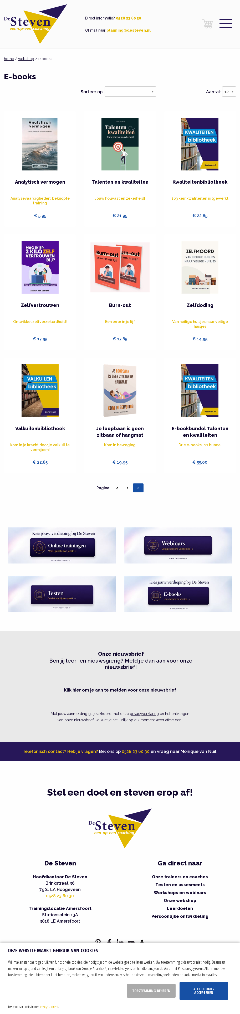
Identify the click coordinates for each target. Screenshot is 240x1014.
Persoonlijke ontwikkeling (179, 916)
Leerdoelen (180, 908)
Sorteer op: (92, 91)
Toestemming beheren (151, 990)
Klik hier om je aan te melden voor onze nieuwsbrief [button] (120, 690)
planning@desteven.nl (128, 30)
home (9, 59)
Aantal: (213, 91)
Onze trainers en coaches (180, 876)
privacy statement (48, 1006)
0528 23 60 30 (128, 18)
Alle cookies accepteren (203, 990)
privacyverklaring (144, 714)
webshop (26, 59)
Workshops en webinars (180, 892)
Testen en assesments (180, 884)
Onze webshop (180, 900)
